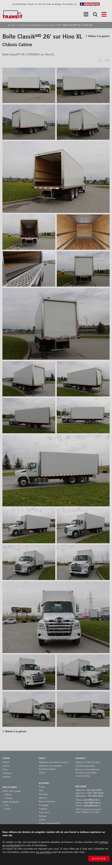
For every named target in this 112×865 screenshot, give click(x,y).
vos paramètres (43, 851)
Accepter (99, 858)
